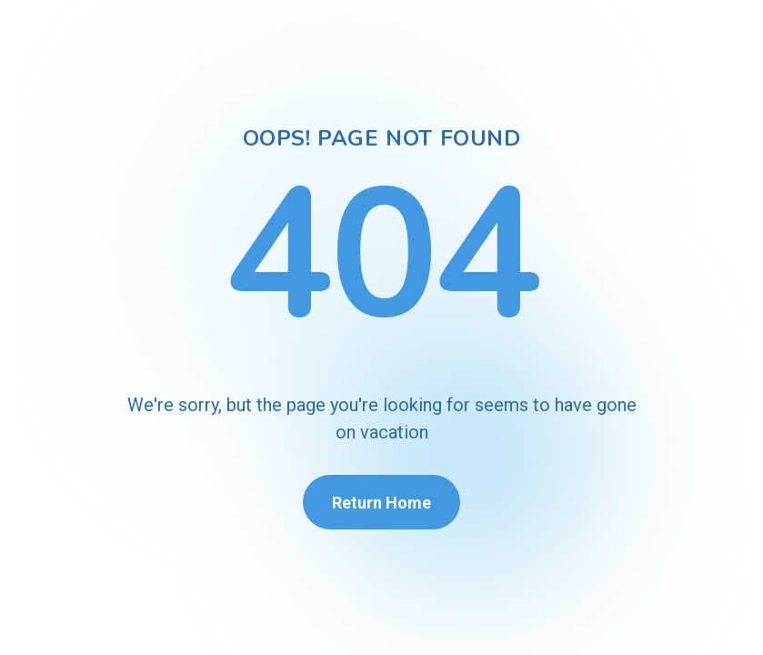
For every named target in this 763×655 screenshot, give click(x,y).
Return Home (381, 502)
